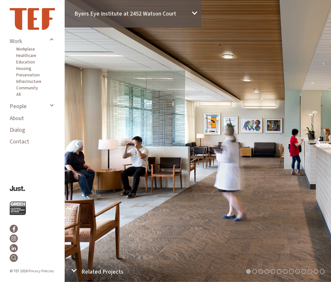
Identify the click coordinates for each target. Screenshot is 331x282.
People (18, 106)
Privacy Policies (41, 271)
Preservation (28, 75)
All (18, 94)
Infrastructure (28, 82)
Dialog (17, 130)
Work (16, 41)
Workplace (25, 49)
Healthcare (26, 56)
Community (27, 88)
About (17, 118)
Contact (19, 141)
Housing (23, 69)
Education (25, 62)
